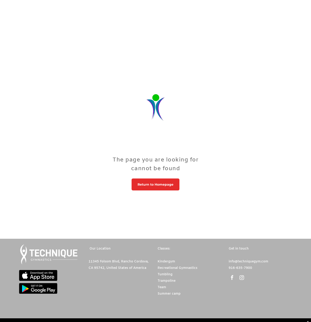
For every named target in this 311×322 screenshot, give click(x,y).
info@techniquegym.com (248, 261)
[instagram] (241, 278)
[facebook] (232, 278)
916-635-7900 (240, 268)
